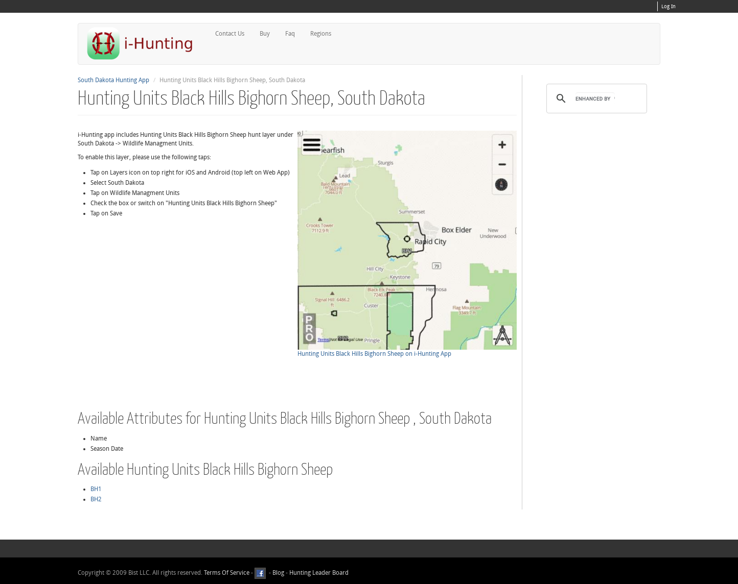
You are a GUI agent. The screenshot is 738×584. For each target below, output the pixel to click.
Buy (265, 33)
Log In (668, 7)
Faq (290, 33)
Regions (320, 33)
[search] (595, 98)
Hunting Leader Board (318, 572)
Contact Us (229, 33)
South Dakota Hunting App (113, 80)
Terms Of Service (226, 572)
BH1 (96, 489)
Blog (278, 572)
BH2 (96, 499)
